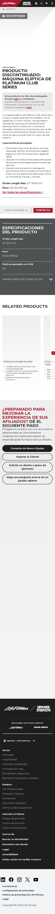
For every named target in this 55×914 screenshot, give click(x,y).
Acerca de (8, 834)
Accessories (9, 798)
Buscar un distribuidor (15, 839)
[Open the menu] (52, 3)
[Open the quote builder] (46, 3)
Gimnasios (8, 754)
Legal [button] (5, 899)
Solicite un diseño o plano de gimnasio (27, 467)
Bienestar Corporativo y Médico (20, 778)
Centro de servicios (13, 823)
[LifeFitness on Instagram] (19, 879)
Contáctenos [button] (9, 886)
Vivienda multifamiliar (15, 764)
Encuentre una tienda (15, 844)
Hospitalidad (9, 759)
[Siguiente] (53, 353)
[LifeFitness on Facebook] (11, 879)
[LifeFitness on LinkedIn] (3, 879)
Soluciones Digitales (14, 803)
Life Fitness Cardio (12, 789)
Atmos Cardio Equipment (17, 807)
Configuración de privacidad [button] (18, 890)
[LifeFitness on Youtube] (35, 879)
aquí (16, 99)
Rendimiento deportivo (16, 773)
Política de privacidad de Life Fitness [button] (23, 894)
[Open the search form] (41, 3)
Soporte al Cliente (27, 456)
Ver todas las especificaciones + (22, 192)
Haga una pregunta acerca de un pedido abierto (27, 479)
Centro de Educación (14, 827)
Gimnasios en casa (12, 768)
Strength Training (12, 793)
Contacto (43, 210)
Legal (5, 849)
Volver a (8, 9)
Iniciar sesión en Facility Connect (21, 859)
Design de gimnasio (13, 818)
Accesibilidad (10, 854)
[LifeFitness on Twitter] (27, 879)
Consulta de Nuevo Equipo (27, 448)
